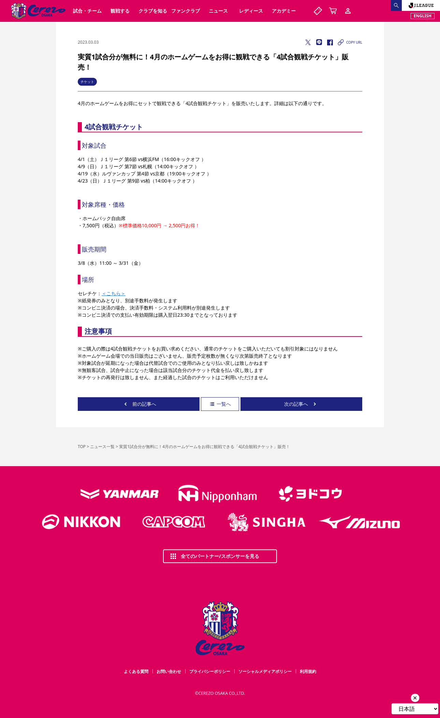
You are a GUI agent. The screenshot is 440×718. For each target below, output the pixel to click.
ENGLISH (422, 16)
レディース (251, 11)
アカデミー (284, 11)
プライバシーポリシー (209, 671)
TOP (82, 446)
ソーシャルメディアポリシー (265, 671)
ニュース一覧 (102, 446)
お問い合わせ (169, 671)
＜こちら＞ (114, 293)
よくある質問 (136, 671)
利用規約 (308, 671)
